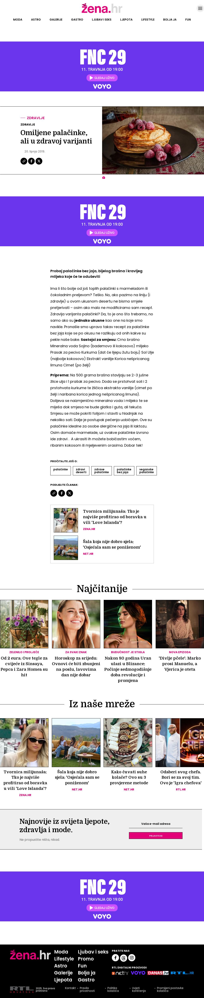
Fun (188, 20)
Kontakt (70, 988)
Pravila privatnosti (87, 990)
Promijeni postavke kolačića (170, 990)
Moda (17, 20)
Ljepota (126, 20)
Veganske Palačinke (146, 470)
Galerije (56, 20)
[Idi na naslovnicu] (102, 12)
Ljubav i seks (101, 20)
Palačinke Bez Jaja (124, 470)
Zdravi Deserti (81, 470)
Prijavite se (155, 836)
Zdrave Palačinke (101, 470)
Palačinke (60, 469)
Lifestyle (147, 20)
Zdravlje (36, 117)
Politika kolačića (113, 990)
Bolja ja (170, 20)
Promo (86, 958)
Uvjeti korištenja (139, 990)
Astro (36, 20)
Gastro (77, 20)
